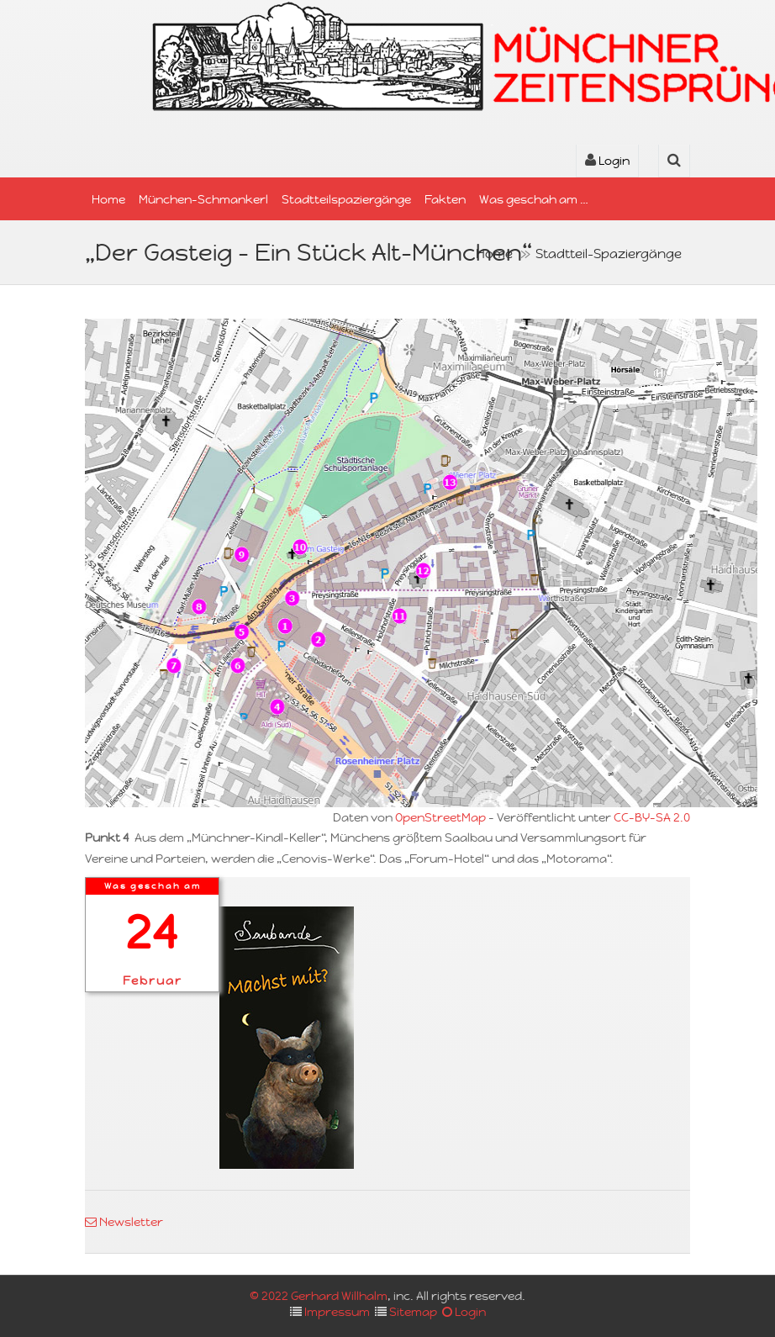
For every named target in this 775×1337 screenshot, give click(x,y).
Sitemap (413, 1311)
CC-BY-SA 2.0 (652, 817)
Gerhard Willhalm (339, 1295)
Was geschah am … (533, 199)
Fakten (445, 199)
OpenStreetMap (440, 817)
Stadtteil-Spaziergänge (608, 254)
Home (108, 199)
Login (607, 160)
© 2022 (270, 1295)
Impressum (337, 1311)
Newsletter (124, 1221)
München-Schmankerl (203, 199)
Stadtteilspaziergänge (346, 199)
